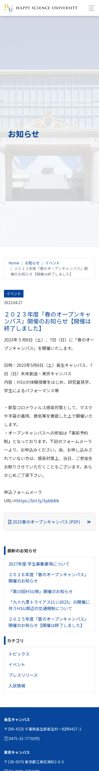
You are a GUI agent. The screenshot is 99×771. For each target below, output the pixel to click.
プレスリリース (23, 675)
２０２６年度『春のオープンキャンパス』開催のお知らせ (48, 577)
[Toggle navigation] (90, 8)
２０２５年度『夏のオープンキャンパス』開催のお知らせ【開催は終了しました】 (48, 622)
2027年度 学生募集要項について (39, 564)
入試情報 (16, 685)
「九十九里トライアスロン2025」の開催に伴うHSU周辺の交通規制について (49, 605)
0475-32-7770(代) (22, 738)
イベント (52, 262)
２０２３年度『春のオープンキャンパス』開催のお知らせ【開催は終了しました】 (47, 321)
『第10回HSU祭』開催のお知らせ (40, 591)
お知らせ (32, 262)
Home (13, 262)
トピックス (19, 654)
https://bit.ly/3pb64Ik (37, 500)
